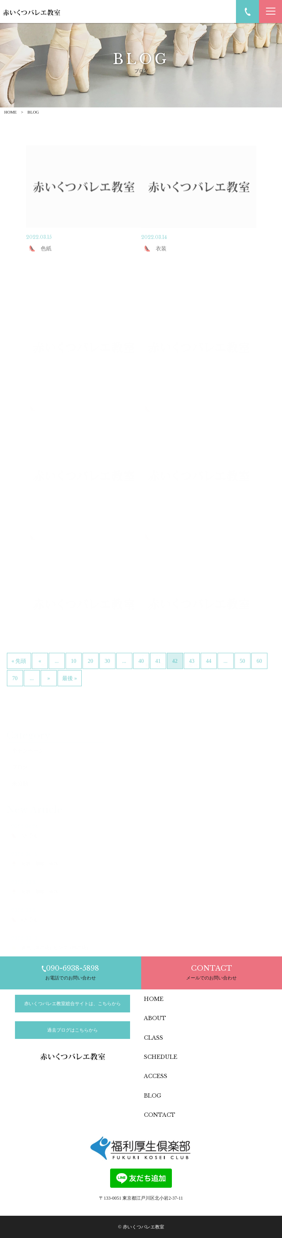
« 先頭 (19, 677)
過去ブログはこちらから (72, 1030)
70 (15, 694)
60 (259, 677)
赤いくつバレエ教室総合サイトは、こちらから (72, 1003)
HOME (10, 112)
